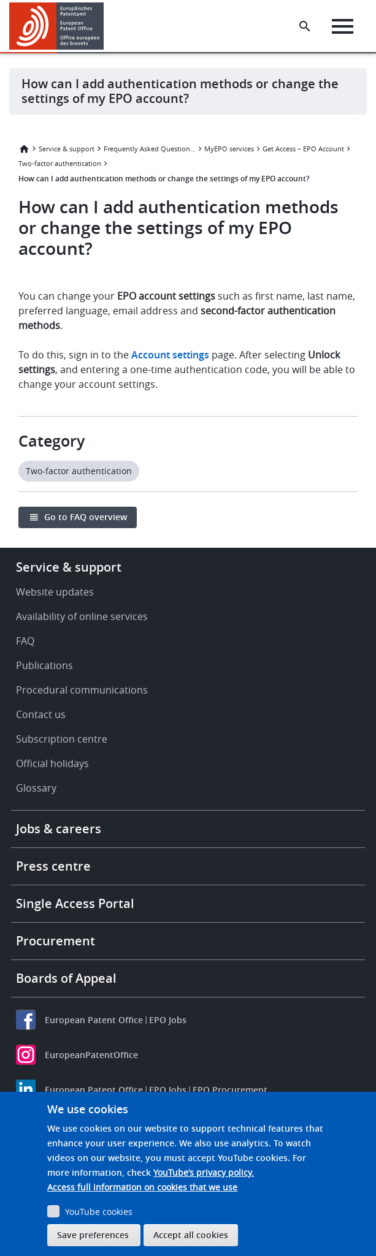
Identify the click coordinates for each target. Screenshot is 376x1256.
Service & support (66, 148)
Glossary (36, 788)
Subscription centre (61, 739)
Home (23, 149)
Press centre (53, 866)
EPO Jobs (167, 1020)
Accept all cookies (190, 1235)
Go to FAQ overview (85, 517)
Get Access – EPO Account (303, 148)
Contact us (41, 714)
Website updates (55, 592)
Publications (44, 665)
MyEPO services (229, 148)
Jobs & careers (58, 828)
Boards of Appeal (66, 978)
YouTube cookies (98, 1211)
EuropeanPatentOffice (91, 1055)
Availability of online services (82, 616)
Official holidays (52, 763)
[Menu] (342, 26)
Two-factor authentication (59, 163)
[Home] (56, 26)
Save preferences (93, 1235)
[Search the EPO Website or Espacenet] (305, 26)
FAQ (25, 641)
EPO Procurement (230, 1089)
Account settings (170, 354)
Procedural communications (82, 690)
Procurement (55, 941)
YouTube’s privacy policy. (203, 1172)
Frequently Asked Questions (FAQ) (150, 148)
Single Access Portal (75, 903)
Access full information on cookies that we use (142, 1187)
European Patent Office (94, 1020)
